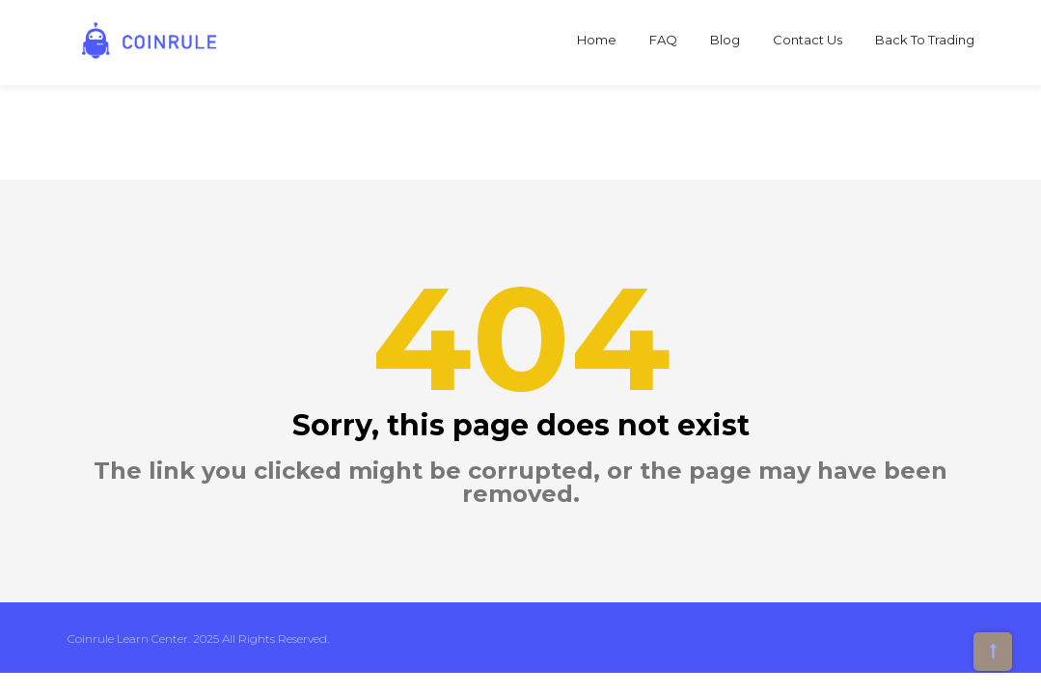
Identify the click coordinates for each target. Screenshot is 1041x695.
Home (596, 39)
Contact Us (807, 39)
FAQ (663, 39)
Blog (725, 39)
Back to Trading (924, 39)
